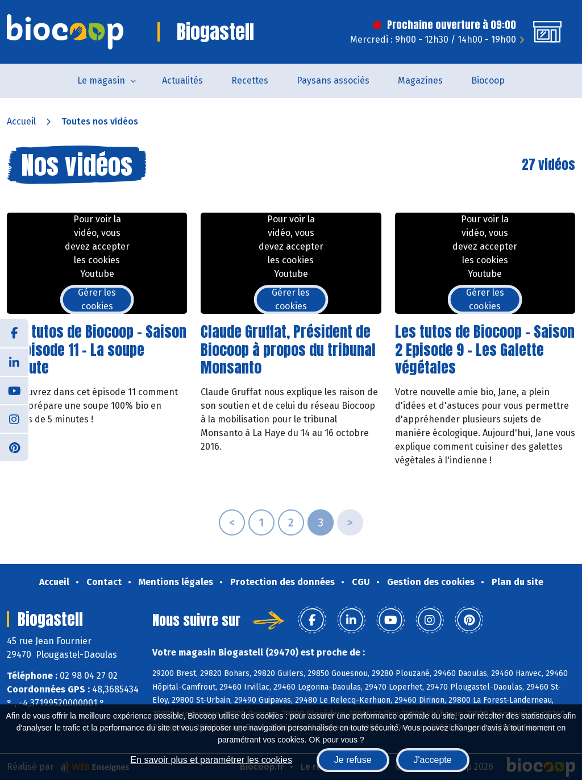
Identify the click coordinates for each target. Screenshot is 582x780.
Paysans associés (333, 80)
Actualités (182, 80)
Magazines (420, 80)
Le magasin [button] (101, 80)
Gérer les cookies (97, 299)
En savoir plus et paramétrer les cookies (211, 760)
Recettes (249, 80)
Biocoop (488, 80)
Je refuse (353, 760)
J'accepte (433, 760)
